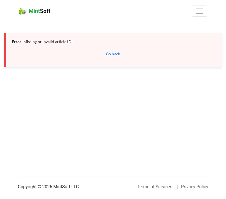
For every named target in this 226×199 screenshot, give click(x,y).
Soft (34, 11)
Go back (113, 53)
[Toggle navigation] (199, 11)
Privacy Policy (194, 186)
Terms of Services (154, 186)
